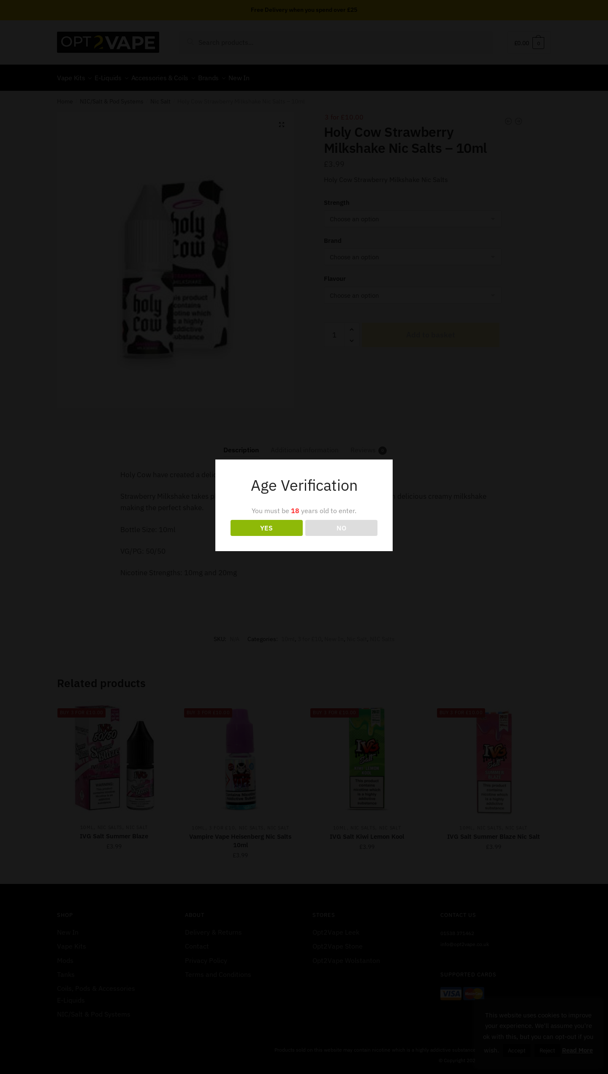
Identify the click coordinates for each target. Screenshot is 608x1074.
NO (341, 528)
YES (266, 528)
